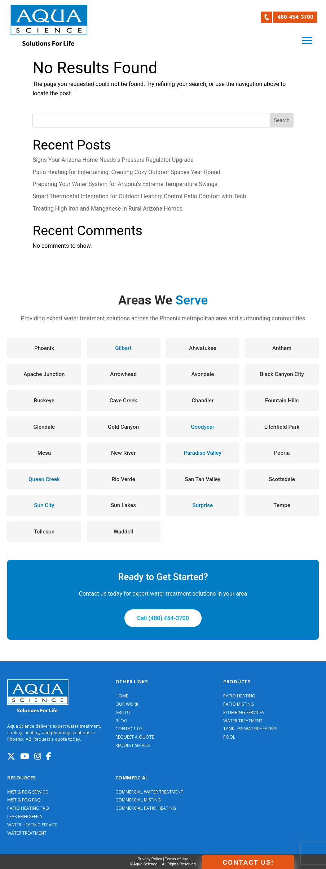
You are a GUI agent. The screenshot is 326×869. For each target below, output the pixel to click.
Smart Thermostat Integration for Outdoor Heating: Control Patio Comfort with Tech (139, 196)
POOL (229, 737)
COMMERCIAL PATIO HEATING (145, 808)
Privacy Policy (150, 859)
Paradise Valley (202, 453)
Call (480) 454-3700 (163, 618)
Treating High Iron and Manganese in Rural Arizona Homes (107, 208)
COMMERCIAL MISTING (138, 800)
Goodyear (202, 427)
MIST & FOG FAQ (24, 800)
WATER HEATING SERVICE (32, 825)
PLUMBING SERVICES (243, 712)
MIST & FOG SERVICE (27, 792)
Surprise (203, 505)
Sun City (44, 505)
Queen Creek (44, 479)
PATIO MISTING (238, 704)
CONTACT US (128, 729)
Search (282, 120)
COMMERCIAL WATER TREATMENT (149, 792)
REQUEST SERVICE (132, 745)
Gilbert (123, 348)
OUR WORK (126, 704)
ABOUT (123, 712)
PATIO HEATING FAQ (28, 808)
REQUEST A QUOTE (134, 737)
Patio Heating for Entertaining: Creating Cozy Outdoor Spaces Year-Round (126, 172)
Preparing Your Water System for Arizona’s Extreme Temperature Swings (124, 184)
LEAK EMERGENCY (25, 817)
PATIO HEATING (239, 696)
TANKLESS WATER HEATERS (250, 729)
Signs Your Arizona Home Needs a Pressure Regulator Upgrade (112, 159)
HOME (121, 696)
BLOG (121, 721)
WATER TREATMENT (243, 721)
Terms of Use (176, 859)
